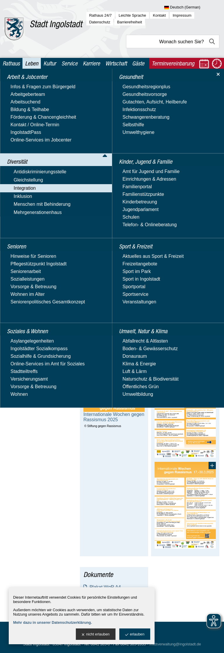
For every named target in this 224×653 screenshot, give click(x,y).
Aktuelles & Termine (34, 129)
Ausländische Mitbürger (37, 191)
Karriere (91, 63)
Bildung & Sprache (32, 208)
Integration (19, 120)
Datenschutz (99, 22)
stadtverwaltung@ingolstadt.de (175, 644)
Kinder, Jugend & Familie (34, 263)
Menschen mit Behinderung (36, 233)
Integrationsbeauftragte (37, 137)
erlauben (134, 634)
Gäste (138, 63)
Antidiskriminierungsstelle (34, 103)
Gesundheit (19, 251)
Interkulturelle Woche (41, 162)
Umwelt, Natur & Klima (31, 308)
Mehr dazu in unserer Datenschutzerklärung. (52, 622)
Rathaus (11, 63)
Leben (31, 63)
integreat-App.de (30, 216)
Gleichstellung (22, 112)
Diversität (17, 94)
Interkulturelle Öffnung (42, 153)
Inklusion (17, 224)
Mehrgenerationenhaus (32, 241)
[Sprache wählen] (191, 8)
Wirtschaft (116, 63)
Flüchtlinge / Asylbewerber (40, 200)
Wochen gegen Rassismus (34, 173)
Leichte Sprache (132, 15)
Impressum (182, 15)
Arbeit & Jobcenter (27, 83)
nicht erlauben (95, 634)
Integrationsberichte (39, 145)
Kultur (49, 63)
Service (70, 63)
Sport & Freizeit (24, 297)
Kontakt (159, 15)
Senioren (16, 274)
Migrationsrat (26, 183)
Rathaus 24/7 (100, 15)
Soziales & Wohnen (27, 285)
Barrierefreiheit (129, 22)
